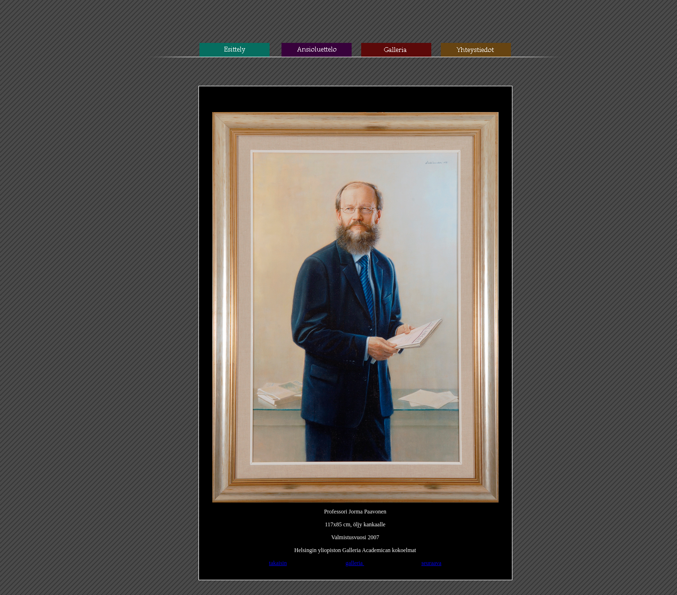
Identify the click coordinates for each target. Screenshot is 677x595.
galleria (354, 563)
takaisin (278, 563)
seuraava (431, 563)
